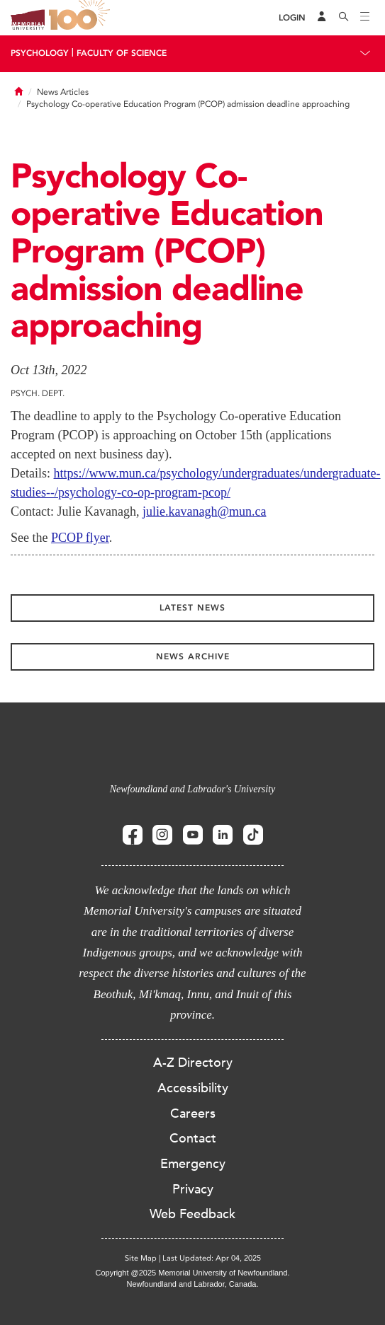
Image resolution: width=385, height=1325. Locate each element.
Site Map (141, 1258)
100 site (81, 17)
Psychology (40, 53)
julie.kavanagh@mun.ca (205, 511)
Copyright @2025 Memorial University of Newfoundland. (192, 1272)
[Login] (292, 18)
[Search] (344, 18)
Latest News (192, 608)
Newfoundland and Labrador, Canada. (193, 1284)
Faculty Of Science (122, 53)
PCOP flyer (80, 538)
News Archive (193, 656)
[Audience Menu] (322, 18)
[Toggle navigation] (365, 17)
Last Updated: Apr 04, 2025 (211, 1258)
